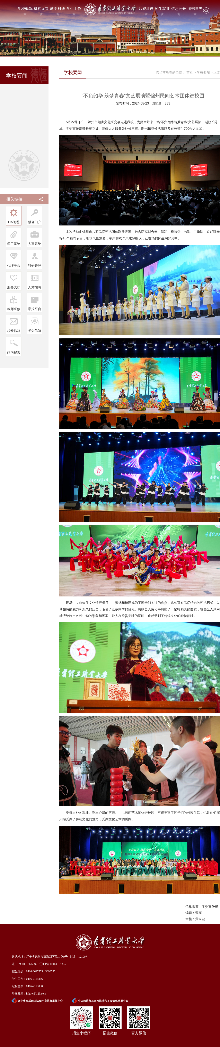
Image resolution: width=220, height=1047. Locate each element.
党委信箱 (34, 330)
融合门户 (34, 222)
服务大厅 (13, 287)
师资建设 (146, 9)
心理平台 (13, 265)
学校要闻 (203, 72)
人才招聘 (34, 287)
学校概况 (25, 9)
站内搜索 (13, 352)
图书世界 (194, 9)
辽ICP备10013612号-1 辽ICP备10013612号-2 (39, 964)
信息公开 (178, 9)
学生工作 (74, 9)
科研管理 (34, 265)
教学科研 (57, 9)
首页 (189, 72)
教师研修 (13, 309)
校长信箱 (13, 330)
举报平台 (34, 309)
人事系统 (34, 244)
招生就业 (162, 9)
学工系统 (13, 244)
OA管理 (13, 222)
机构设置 (41, 9)
